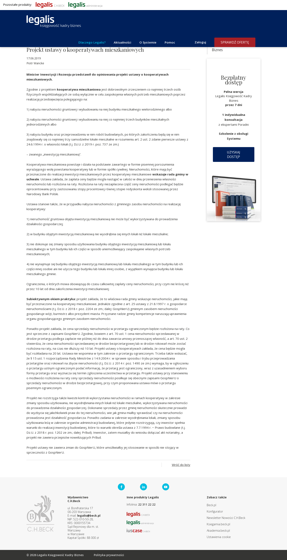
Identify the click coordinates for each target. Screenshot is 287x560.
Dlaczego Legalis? (92, 42)
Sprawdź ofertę (235, 42)
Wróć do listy (181, 465)
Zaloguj (200, 42)
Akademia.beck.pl (218, 530)
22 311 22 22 (146, 504)
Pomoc (170, 42)
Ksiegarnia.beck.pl (218, 524)
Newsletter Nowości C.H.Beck (226, 518)
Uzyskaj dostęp (233, 154)
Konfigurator (215, 511)
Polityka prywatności (109, 555)
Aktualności (122, 42)
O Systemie (147, 42)
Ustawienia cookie (219, 537)
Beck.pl (211, 505)
